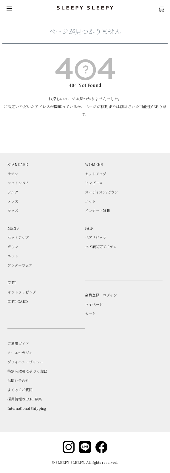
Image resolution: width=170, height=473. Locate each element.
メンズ (12, 201)
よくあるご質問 (20, 389)
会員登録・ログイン (101, 294)
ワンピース (94, 182)
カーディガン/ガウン (101, 191)
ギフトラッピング (21, 291)
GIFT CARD (17, 301)
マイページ (94, 304)
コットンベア (18, 182)
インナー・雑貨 (97, 210)
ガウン (12, 246)
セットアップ (95, 173)
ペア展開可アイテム (101, 246)
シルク (12, 191)
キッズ (12, 210)
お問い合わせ (18, 380)
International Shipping (26, 408)
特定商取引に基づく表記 (27, 371)
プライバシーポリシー (25, 361)
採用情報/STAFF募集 (24, 398)
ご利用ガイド (18, 343)
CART (161, 9)
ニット (90, 201)
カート (90, 313)
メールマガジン (20, 352)
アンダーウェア (20, 265)
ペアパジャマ (95, 237)
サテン (12, 173)
